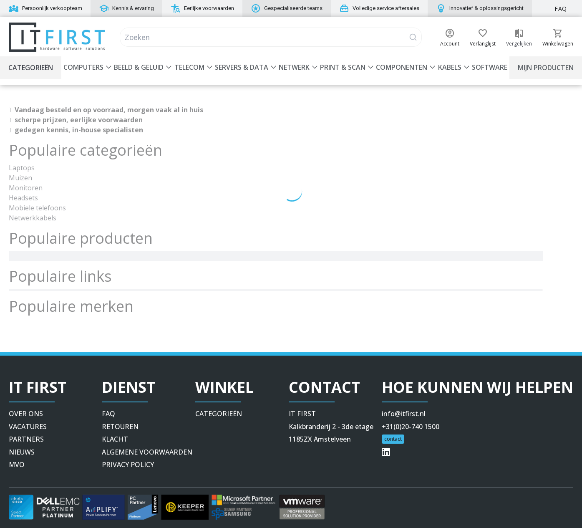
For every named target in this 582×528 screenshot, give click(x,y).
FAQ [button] (560, 9)
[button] (450, 33)
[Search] (270, 37)
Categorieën (30, 67)
